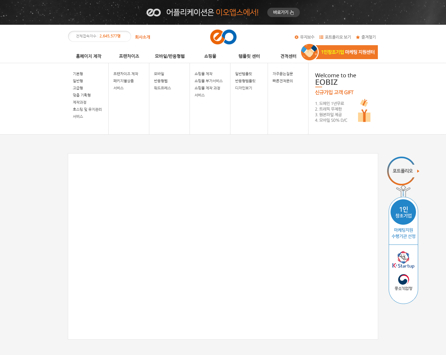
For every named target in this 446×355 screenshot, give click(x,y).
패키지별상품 (123, 81)
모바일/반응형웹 (170, 56)
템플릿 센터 (249, 56)
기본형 (78, 74)
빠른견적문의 (283, 81)
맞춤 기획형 (82, 95)
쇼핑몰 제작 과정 (207, 88)
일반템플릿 (243, 74)
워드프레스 (162, 88)
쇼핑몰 (210, 56)
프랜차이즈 (129, 56)
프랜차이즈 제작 (125, 74)
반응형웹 (161, 81)
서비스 (78, 117)
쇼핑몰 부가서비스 (209, 81)
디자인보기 (243, 88)
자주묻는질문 (283, 74)
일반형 (78, 81)
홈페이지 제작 (88, 56)
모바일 (159, 74)
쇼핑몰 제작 (203, 74)
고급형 (78, 88)
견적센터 (288, 56)
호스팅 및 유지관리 (87, 109)
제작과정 (79, 102)
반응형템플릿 (245, 81)
